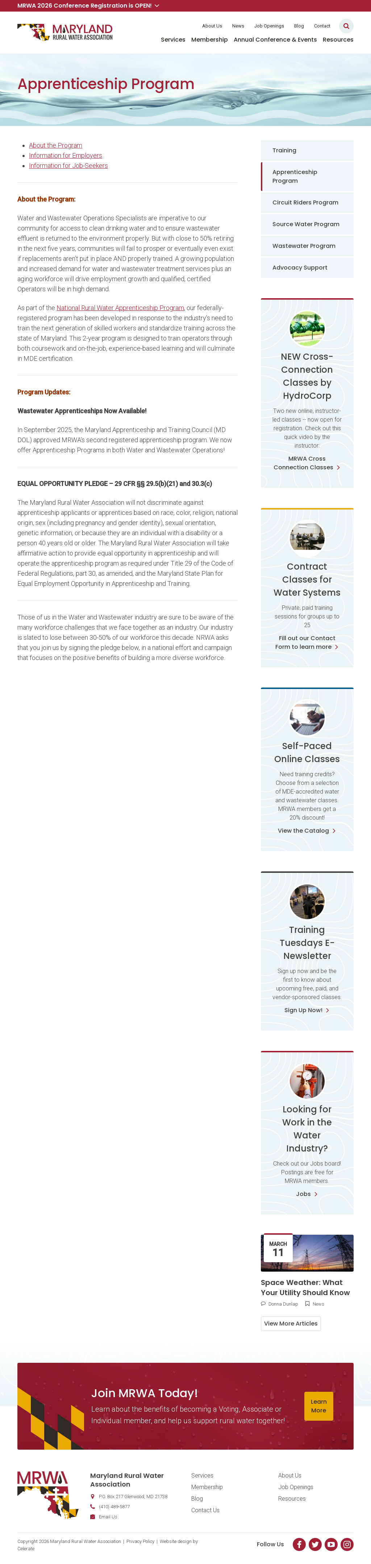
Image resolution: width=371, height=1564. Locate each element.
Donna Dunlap (283, 1304)
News (238, 26)
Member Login (174, 26)
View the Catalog (307, 831)
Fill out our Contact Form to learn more (307, 642)
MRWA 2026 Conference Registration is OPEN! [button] (88, 5)
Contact (322, 26)
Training (284, 150)
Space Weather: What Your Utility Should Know (305, 1287)
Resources (338, 39)
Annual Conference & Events (275, 39)
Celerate (25, 1548)
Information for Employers (65, 155)
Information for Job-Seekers (68, 165)
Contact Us (205, 1510)
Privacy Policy (140, 1541)
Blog (299, 26)
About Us (212, 26)
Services (173, 39)
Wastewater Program (303, 246)
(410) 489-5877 (114, 1506)
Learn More (319, 1406)
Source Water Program (305, 224)
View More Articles (291, 1323)
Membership (209, 39)
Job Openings (269, 26)
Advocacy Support (300, 267)
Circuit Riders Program (305, 202)
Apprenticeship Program (294, 176)
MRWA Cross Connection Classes (307, 463)
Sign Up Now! (307, 1010)
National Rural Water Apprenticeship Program (120, 308)
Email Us (108, 1516)
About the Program (55, 145)
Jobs (307, 1194)
